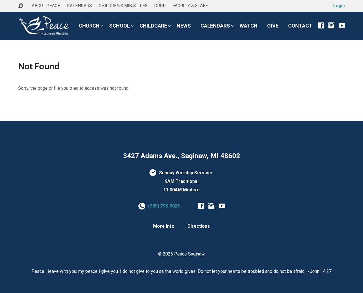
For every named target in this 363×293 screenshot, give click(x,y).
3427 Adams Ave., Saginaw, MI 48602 (181, 156)
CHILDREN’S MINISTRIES (123, 5)
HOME (25, 16)
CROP (160, 5)
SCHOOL (119, 25)
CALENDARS (79, 5)
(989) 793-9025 (164, 206)
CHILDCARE (153, 25)
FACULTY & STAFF (190, 5)
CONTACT (300, 25)
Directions (198, 226)
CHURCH (89, 25)
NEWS (184, 25)
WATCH (249, 25)
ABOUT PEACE (46, 5)
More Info (163, 226)
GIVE (272, 25)
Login (339, 5)
